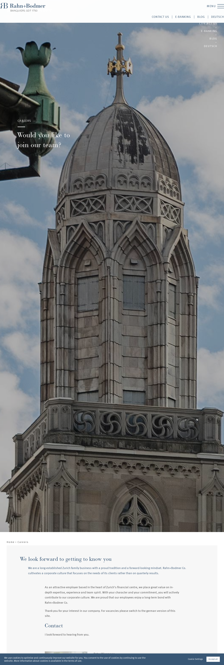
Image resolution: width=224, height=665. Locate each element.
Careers (23, 542)
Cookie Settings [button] (195, 659)
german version (156, 611)
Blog (213, 38)
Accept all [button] (213, 659)
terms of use (74, 660)
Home (11, 542)
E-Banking (209, 31)
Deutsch (210, 46)
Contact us (208, 23)
